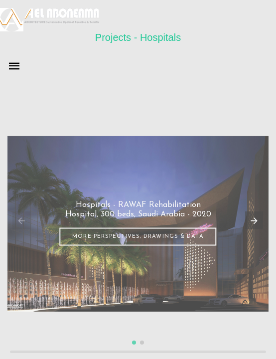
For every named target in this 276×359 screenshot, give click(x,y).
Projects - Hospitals (138, 37)
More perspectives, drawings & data (137, 236)
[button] (134, 343)
